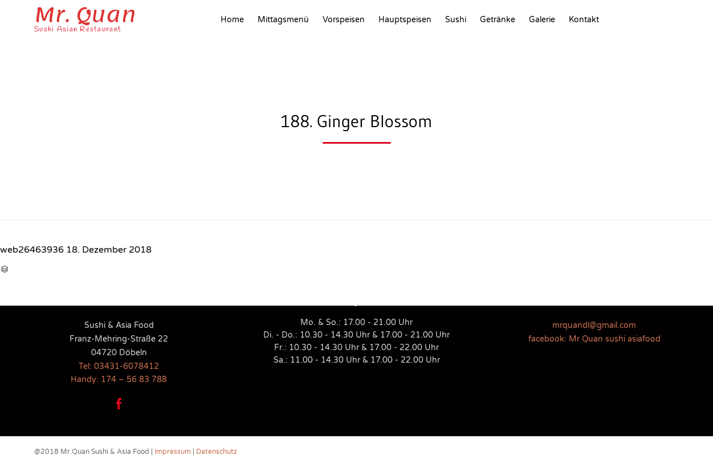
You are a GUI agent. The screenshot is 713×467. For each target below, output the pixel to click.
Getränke (497, 20)
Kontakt (584, 20)
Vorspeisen (344, 20)
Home (232, 20)
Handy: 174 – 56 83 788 (119, 379)
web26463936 (32, 249)
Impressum (172, 452)
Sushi (455, 20)
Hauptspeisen (404, 20)
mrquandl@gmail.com (594, 325)
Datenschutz (216, 452)
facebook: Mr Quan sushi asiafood (594, 339)
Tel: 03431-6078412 (119, 366)
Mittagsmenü (283, 20)
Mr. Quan (85, 14)
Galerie (542, 20)
